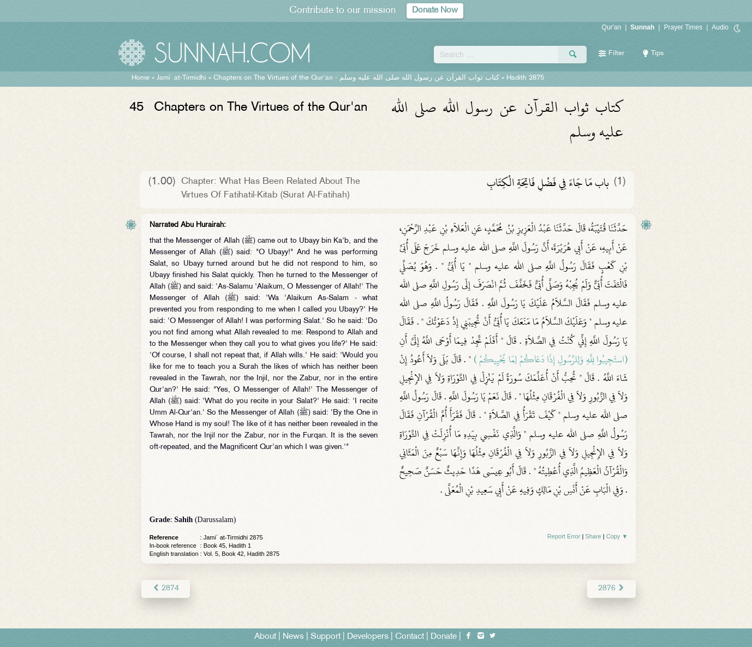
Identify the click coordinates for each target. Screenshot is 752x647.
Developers (368, 637)
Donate (444, 637)
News (293, 637)
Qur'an (612, 27)
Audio (720, 27)
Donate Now (435, 11)
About (265, 637)
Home (141, 78)
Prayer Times (683, 27)
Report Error (564, 536)
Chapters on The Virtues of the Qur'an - (356, 78)
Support (326, 637)
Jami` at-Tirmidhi (181, 78)
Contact (409, 637)
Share (593, 536)
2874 (165, 588)
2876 (611, 588)
